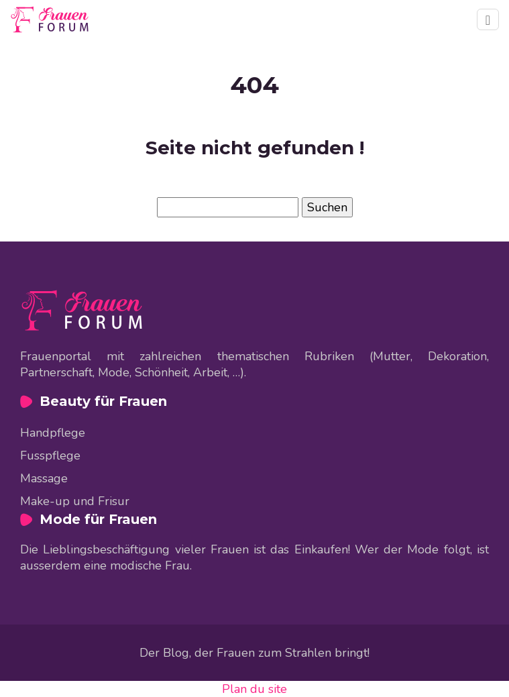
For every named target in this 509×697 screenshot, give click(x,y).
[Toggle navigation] (488, 19)
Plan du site (254, 689)
